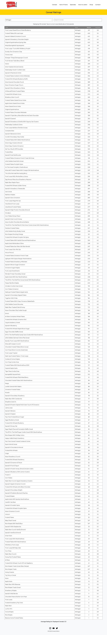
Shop (91, 4)
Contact (97, 4)
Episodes (73, 4)
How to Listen (82, 4)
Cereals (54, 4)
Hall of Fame (63, 4)
